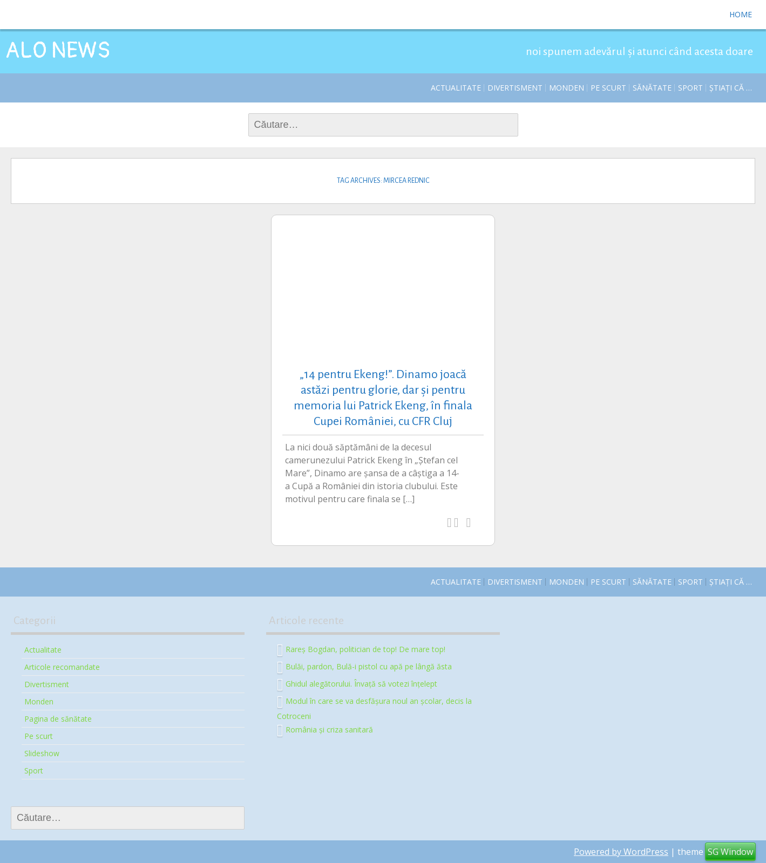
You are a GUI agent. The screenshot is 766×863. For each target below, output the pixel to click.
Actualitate (456, 88)
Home (740, 14)
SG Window (730, 852)
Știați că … (730, 88)
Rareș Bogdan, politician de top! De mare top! (365, 648)
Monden (566, 88)
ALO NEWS (57, 51)
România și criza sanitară (329, 729)
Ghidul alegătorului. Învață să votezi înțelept (361, 683)
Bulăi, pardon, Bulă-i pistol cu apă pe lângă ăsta (369, 666)
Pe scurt (608, 88)
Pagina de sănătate (58, 719)
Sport (690, 88)
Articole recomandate (62, 667)
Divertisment (515, 88)
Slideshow (41, 753)
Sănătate (652, 88)
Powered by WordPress (621, 852)
